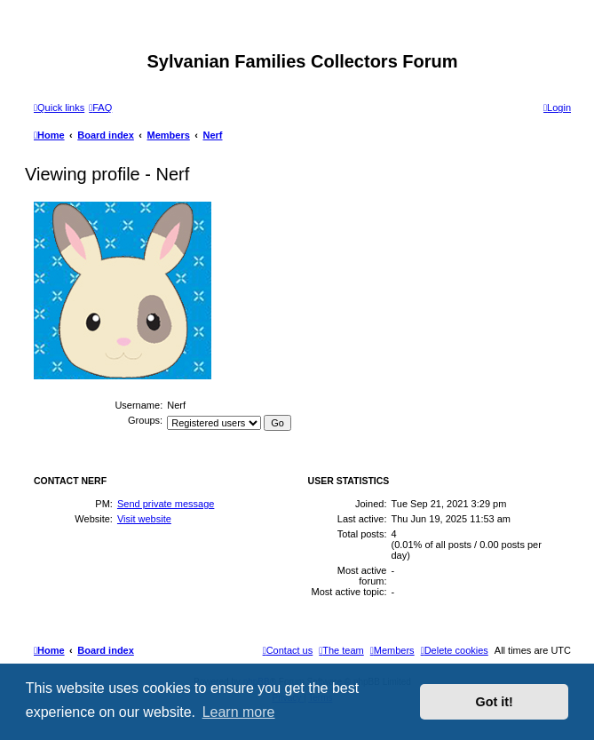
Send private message (165, 503)
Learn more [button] (238, 712)
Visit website (144, 518)
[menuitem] (100, 107)
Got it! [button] (494, 702)
